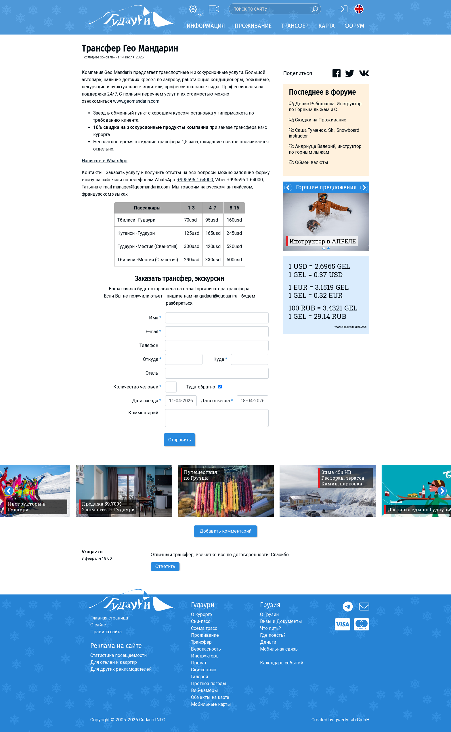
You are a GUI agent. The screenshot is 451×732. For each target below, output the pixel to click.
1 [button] (323, 248)
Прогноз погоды (208, 683)
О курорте (201, 614)
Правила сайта (106, 631)
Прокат (199, 663)
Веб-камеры (204, 690)
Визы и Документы (281, 621)
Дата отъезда (217, 400)
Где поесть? (273, 635)
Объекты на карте (210, 697)
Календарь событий (281, 663)
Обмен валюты (308, 162)
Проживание (205, 635)
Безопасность (206, 649)
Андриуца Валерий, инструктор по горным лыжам (325, 149)
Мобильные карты (211, 704)
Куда (220, 359)
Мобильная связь (279, 649)
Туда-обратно (200, 387)
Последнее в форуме (322, 92)
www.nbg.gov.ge (345, 326)
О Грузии (269, 614)
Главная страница (109, 618)
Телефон (150, 345)
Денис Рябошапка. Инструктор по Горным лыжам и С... (325, 106)
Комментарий (144, 412)
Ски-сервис (203, 669)
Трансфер (201, 642)
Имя (155, 318)
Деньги (268, 642)
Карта (326, 26)
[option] (326, 222)
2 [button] (328, 248)
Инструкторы (205, 656)
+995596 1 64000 (195, 179)
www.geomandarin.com (136, 101)
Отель (153, 373)
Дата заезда (146, 400)
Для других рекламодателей (121, 669)
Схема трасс (204, 628)
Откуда (152, 359)
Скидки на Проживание (317, 120)
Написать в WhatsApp (104, 160)
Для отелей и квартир (113, 662)
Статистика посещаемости (118, 655)
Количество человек (137, 387)
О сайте (98, 625)
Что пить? (270, 628)
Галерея (199, 676)
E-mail (153, 331)
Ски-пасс (200, 621)
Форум (354, 26)
